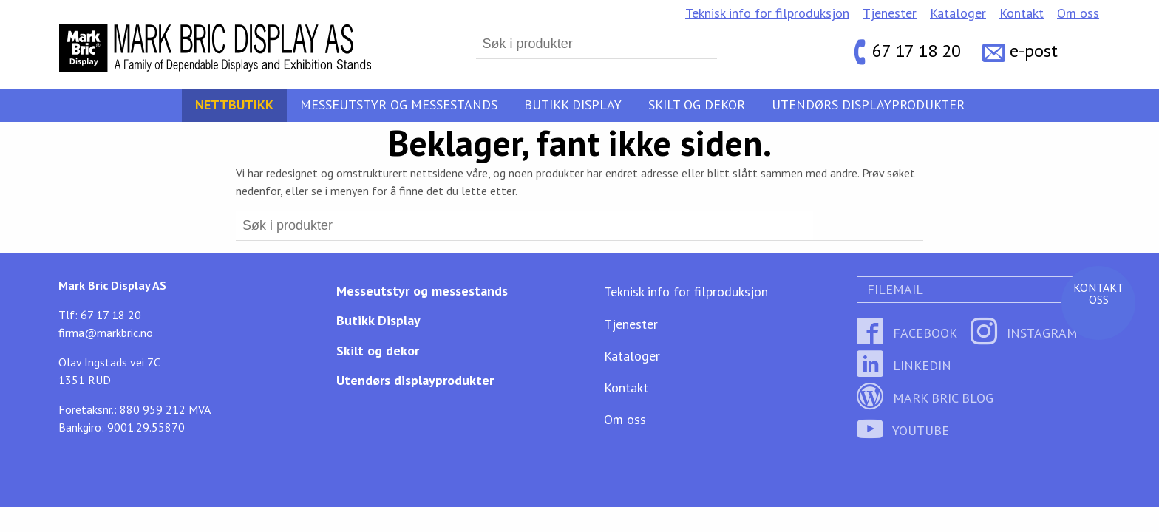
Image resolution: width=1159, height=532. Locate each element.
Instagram (1024, 332)
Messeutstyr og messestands (398, 104)
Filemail (893, 289)
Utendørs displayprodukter (868, 104)
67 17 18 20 (916, 51)
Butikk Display (573, 104)
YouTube (903, 430)
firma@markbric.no (105, 332)
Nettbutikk (234, 104)
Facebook (907, 332)
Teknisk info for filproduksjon (767, 12)
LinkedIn (904, 365)
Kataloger (958, 12)
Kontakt (1021, 12)
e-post (1034, 51)
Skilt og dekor (696, 104)
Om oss (1078, 12)
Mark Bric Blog (925, 397)
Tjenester (890, 12)
